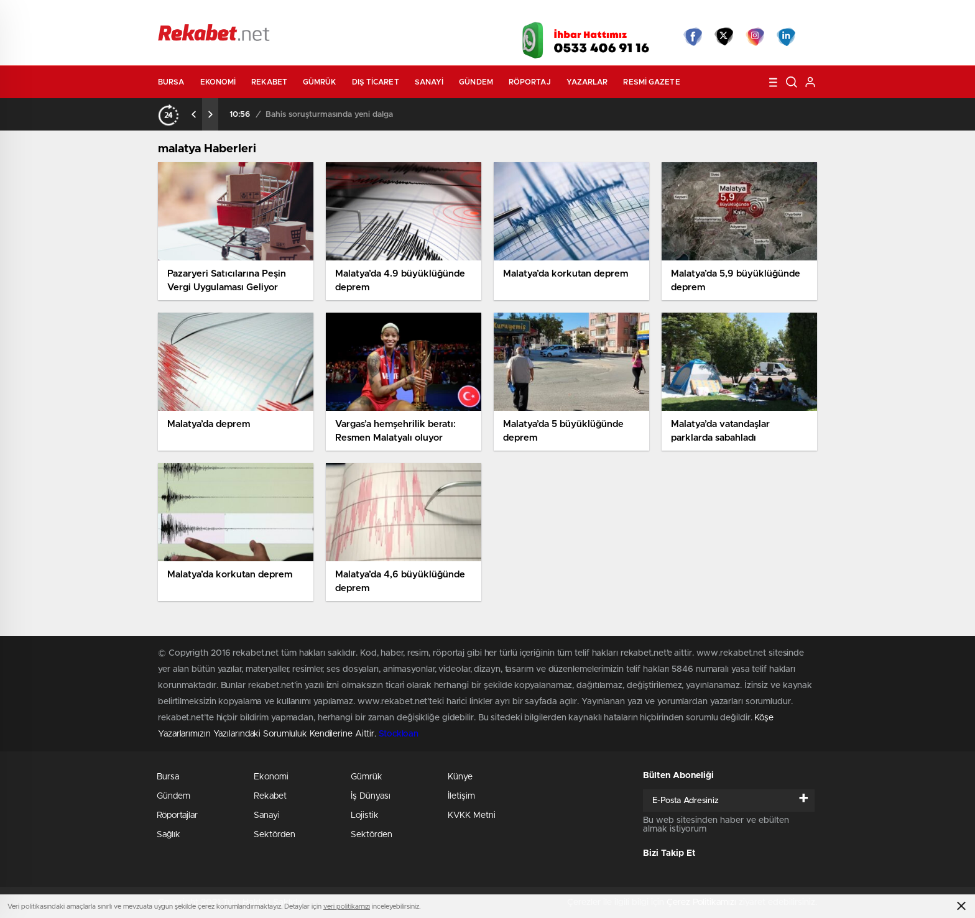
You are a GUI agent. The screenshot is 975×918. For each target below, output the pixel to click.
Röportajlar (177, 815)
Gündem (476, 82)
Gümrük (319, 82)
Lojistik (365, 815)
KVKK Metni (472, 815)
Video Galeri (415, 13)
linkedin (786, 36)
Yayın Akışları (699, 13)
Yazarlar (587, 82)
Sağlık (168, 834)
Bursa (171, 82)
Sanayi (429, 82)
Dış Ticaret (375, 82)
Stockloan (398, 734)
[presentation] (194, 114)
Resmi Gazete (651, 82)
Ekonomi (218, 82)
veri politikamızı (346, 906)
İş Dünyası (370, 796)
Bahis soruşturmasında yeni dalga (329, 115)
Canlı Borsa (627, 13)
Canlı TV (483, 13)
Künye (460, 777)
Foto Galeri (346, 13)
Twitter (723, 36)
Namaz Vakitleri (776, 13)
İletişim (461, 796)
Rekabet (269, 82)
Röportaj (530, 82)
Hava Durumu (554, 13)
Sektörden (274, 834)
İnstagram (755, 36)
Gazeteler (274, 13)
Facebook (692, 36)
